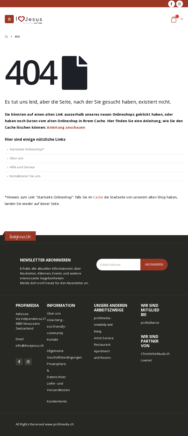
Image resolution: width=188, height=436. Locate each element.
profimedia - (103, 324)
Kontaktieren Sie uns (25, 176)
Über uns (17, 158)
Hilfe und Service (22, 167)
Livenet (146, 360)
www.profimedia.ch (59, 424)
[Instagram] (179, 3)
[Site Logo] (29, 19)
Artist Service (104, 338)
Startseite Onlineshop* (27, 149)
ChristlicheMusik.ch (155, 354)
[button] (9, 19)
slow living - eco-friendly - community (56, 326)
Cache (98, 197)
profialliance (150, 323)
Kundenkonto (57, 401)
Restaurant (102, 345)
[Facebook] (171, 3)
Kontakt (52, 340)
